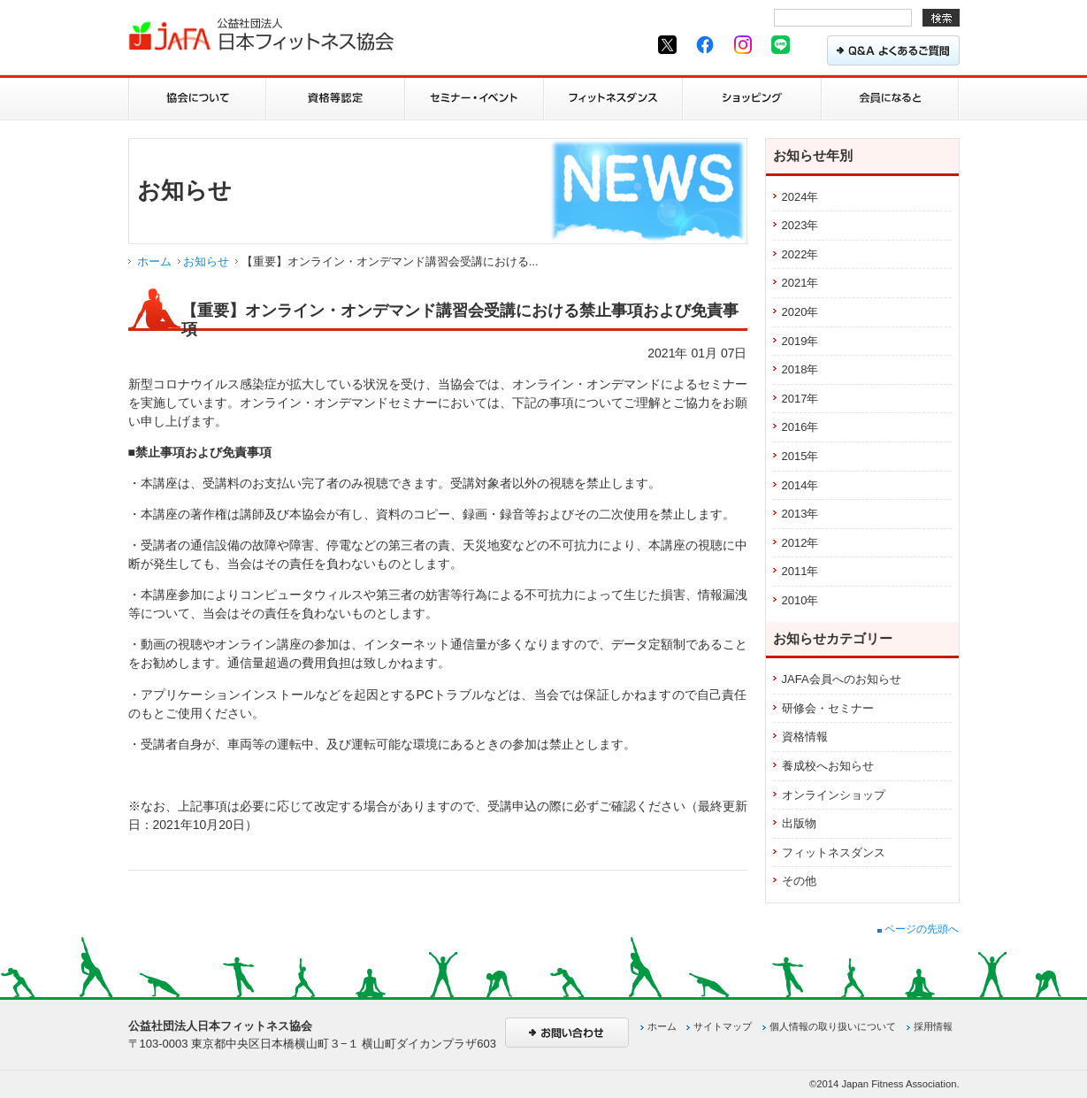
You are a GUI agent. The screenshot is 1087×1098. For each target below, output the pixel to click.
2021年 (800, 282)
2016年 (800, 427)
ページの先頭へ (918, 929)
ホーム (154, 261)
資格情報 (805, 736)
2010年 (800, 600)
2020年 (800, 312)
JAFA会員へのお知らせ (841, 679)
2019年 (800, 341)
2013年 (800, 513)
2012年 (800, 542)
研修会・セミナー (828, 708)
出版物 (799, 823)
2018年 (800, 369)
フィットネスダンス (833, 852)
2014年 (800, 485)
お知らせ (206, 261)
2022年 (800, 254)
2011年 (800, 571)
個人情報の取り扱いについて (832, 1026)
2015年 (800, 456)
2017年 (800, 398)
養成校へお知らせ (828, 765)
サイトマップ (722, 1026)
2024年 (800, 196)
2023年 (800, 225)
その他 (799, 880)
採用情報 (933, 1026)
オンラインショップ (833, 795)
